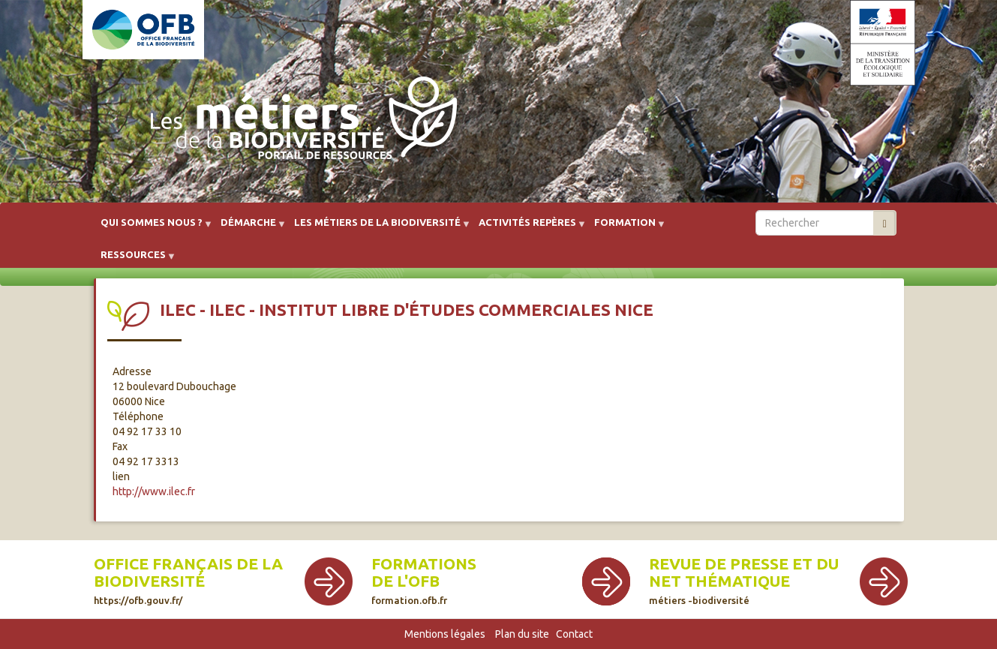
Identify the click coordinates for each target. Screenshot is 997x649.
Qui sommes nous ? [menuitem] (152, 228)
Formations (423, 563)
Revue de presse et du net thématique (744, 580)
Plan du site (522, 634)
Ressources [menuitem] (133, 260)
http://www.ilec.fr (154, 491)
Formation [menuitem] (625, 228)
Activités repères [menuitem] (527, 228)
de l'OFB (405, 581)
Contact (574, 634)
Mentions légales (444, 634)
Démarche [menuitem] (248, 228)
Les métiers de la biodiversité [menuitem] (377, 228)
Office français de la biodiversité (188, 580)
